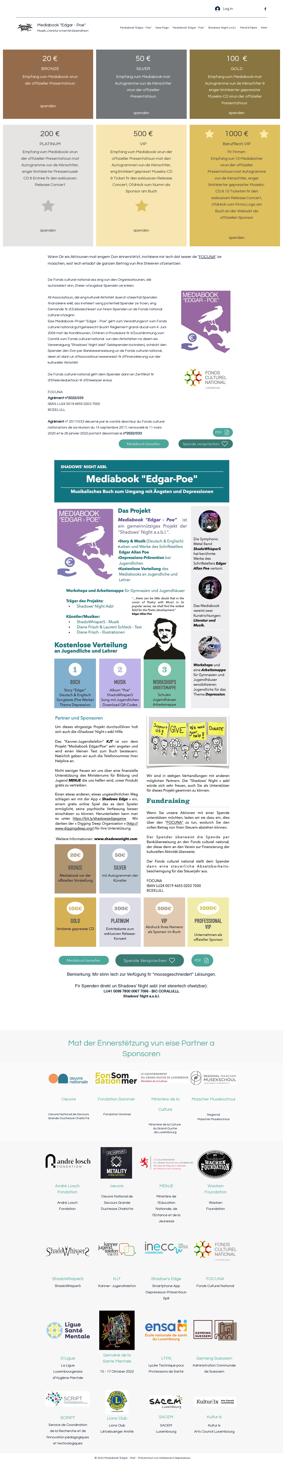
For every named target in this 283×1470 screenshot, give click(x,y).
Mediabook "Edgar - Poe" (61, 25)
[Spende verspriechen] (205, 443)
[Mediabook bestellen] (144, 443)
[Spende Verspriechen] (149, 960)
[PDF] (223, 432)
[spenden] (48, 106)
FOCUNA (207, 257)
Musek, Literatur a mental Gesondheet (62, 30)
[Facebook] (265, 9)
